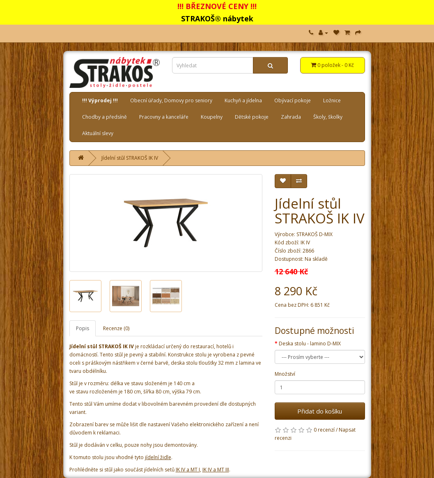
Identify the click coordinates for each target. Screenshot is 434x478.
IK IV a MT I (188, 469)
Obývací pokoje (292, 100)
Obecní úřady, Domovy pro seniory (171, 100)
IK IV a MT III (215, 469)
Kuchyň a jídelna (243, 100)
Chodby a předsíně (104, 116)
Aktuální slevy (97, 133)
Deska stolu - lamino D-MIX (310, 343)
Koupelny (212, 116)
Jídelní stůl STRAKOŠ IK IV (129, 157)
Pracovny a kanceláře (163, 116)
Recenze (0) (116, 328)
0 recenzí (324, 429)
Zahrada (291, 116)
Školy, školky (327, 116)
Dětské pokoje (252, 116)
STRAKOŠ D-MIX (314, 234)
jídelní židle (158, 457)
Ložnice (332, 100)
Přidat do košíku (319, 411)
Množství (285, 373)
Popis (82, 328)
